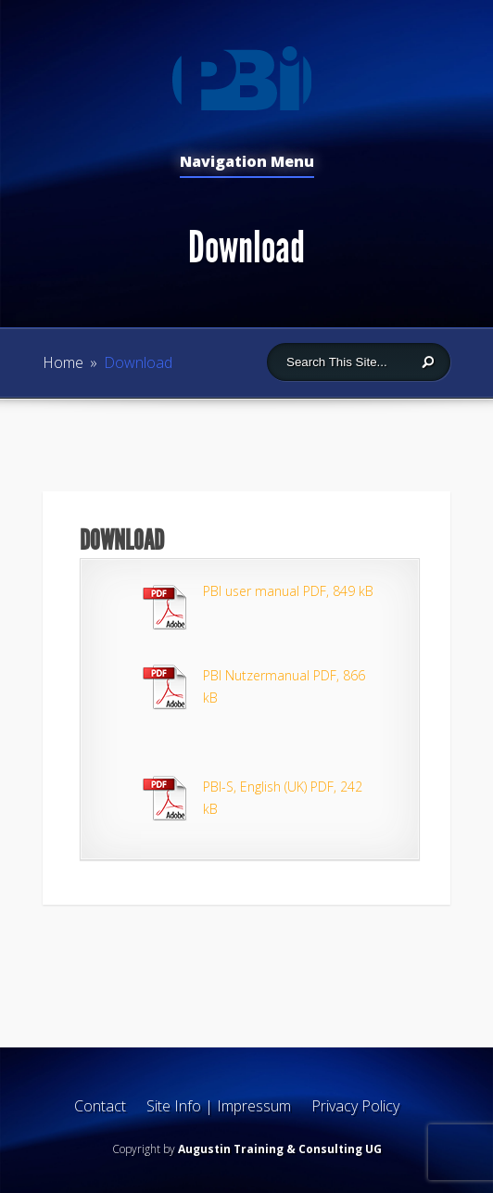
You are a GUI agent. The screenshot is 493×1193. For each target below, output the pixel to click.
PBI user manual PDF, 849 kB (288, 591)
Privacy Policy (355, 1106)
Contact (100, 1106)
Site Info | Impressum (218, 1106)
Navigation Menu (247, 162)
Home (63, 362)
